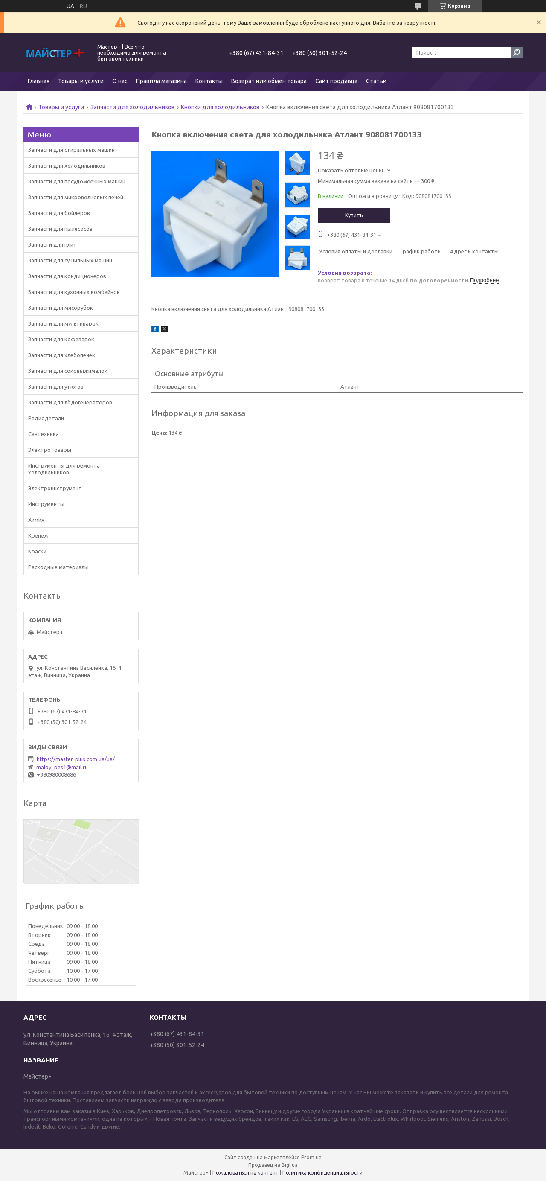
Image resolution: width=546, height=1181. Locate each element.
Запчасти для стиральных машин (71, 150)
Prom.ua (311, 1157)
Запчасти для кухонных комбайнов (74, 292)
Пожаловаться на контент (245, 1172)
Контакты (209, 81)
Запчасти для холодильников (132, 107)
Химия (36, 520)
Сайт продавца (336, 81)
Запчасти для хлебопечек (61, 355)
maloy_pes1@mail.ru (62, 767)
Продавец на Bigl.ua (273, 1165)
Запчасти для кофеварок (61, 339)
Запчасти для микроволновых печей (75, 197)
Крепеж (38, 535)
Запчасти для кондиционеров (67, 276)
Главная (38, 81)
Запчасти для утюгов (56, 387)
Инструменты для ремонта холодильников (64, 469)
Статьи (376, 81)
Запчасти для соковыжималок (67, 371)
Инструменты (46, 504)
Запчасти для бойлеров (59, 213)
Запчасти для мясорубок (60, 308)
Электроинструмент (55, 488)
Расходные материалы (58, 567)
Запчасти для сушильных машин (70, 260)
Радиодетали (46, 418)
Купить (354, 215)
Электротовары (49, 450)
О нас (120, 81)
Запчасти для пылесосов (60, 229)
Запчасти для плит (52, 244)
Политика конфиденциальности (322, 1172)
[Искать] (517, 52)
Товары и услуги (81, 81)
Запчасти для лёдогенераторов (70, 402)
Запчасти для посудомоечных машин (76, 181)
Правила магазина (161, 81)
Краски (37, 551)
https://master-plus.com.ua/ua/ (76, 759)
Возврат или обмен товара (269, 81)
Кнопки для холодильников (220, 107)
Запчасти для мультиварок (63, 323)
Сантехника (43, 434)
